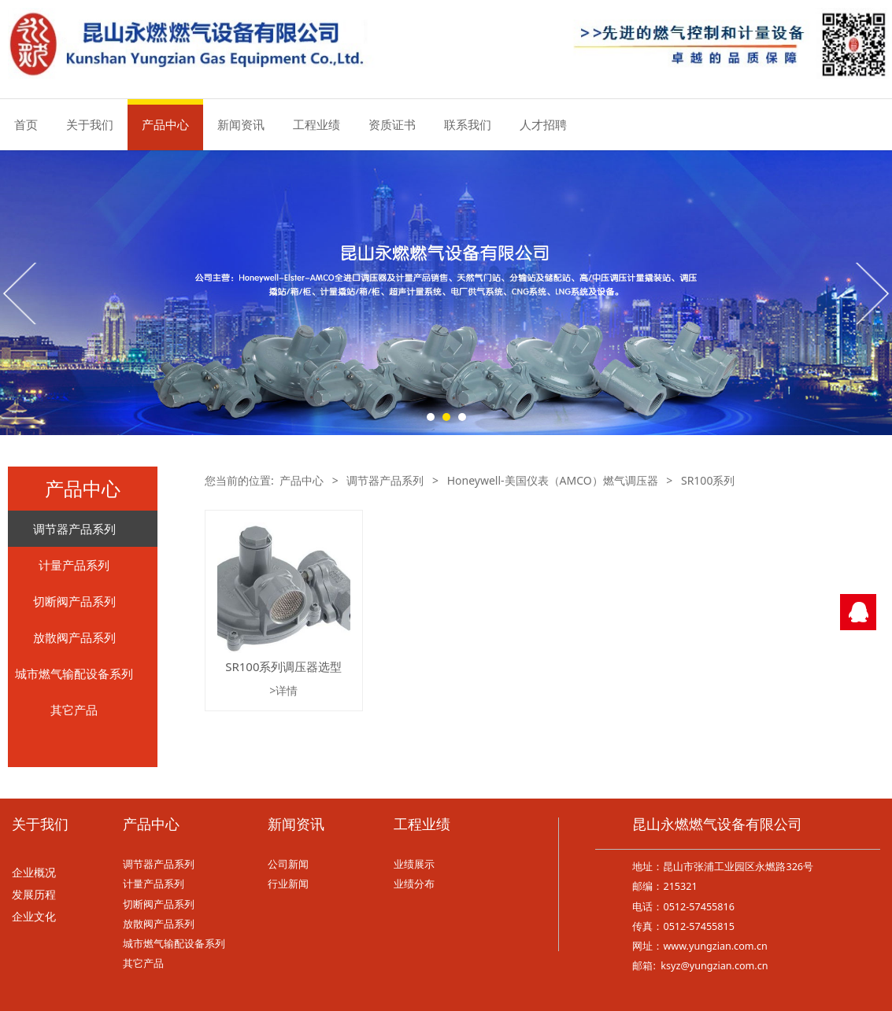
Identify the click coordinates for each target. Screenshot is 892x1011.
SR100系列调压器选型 (283, 666)
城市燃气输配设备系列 (74, 673)
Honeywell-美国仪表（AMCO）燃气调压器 (552, 480)
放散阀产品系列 (74, 637)
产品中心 (165, 124)
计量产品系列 (74, 565)
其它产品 (74, 710)
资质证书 (392, 124)
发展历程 (34, 895)
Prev (21, 292)
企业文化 (34, 917)
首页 (26, 124)
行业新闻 (288, 884)
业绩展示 (414, 864)
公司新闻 (288, 864)
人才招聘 (543, 124)
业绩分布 (414, 884)
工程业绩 (316, 124)
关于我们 (89, 124)
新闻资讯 (241, 124)
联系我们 (467, 124)
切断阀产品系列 (74, 601)
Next (870, 292)
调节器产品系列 (74, 529)
